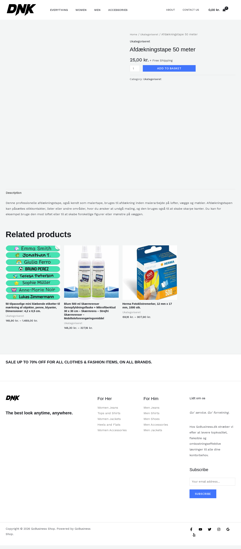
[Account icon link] (232, 10)
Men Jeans (151, 410)
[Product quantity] (135, 68)
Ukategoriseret (151, 34)
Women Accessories (112, 433)
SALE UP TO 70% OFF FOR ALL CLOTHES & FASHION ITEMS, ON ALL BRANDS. (101, 365)
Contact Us (192, 9)
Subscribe (203, 497)
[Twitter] (207, 533)
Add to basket (170, 68)
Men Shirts (151, 416)
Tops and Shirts (108, 416)
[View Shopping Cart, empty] (217, 10)
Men (92, 9)
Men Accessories (156, 427)
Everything (58, 9)
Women (77, 9)
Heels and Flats (108, 427)
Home (134, 34)
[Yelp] (232, 533)
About (174, 9)
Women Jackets (109, 422)
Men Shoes (152, 422)
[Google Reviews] (224, 533)
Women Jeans (107, 410)
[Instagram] (216, 533)
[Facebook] (191, 533)
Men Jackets (153, 433)
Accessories (110, 9)
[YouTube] (199, 533)
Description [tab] (14, 193)
